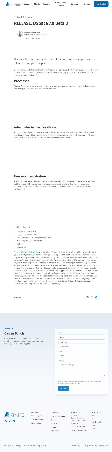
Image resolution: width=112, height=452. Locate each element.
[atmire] (14, 413)
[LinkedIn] (13, 421)
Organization (62, 344)
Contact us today (83, 281)
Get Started (101, 4)
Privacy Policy (88, 446)
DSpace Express (36, 416)
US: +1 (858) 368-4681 (79, 430)
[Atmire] (13, 4)
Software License (101, 446)
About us (54, 423)
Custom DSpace (36, 423)
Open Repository (37, 419)
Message (61, 363)
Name (60, 335)
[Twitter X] (9, 421)
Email (60, 353)
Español (87, 4)
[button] (26, 4)
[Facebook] (5, 421)
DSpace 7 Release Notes (31, 252)
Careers (46, 4)
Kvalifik (43, 446)
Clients (37, 4)
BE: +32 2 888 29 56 (78, 427)
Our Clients (55, 413)
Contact (54, 427)
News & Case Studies (60, 3)
